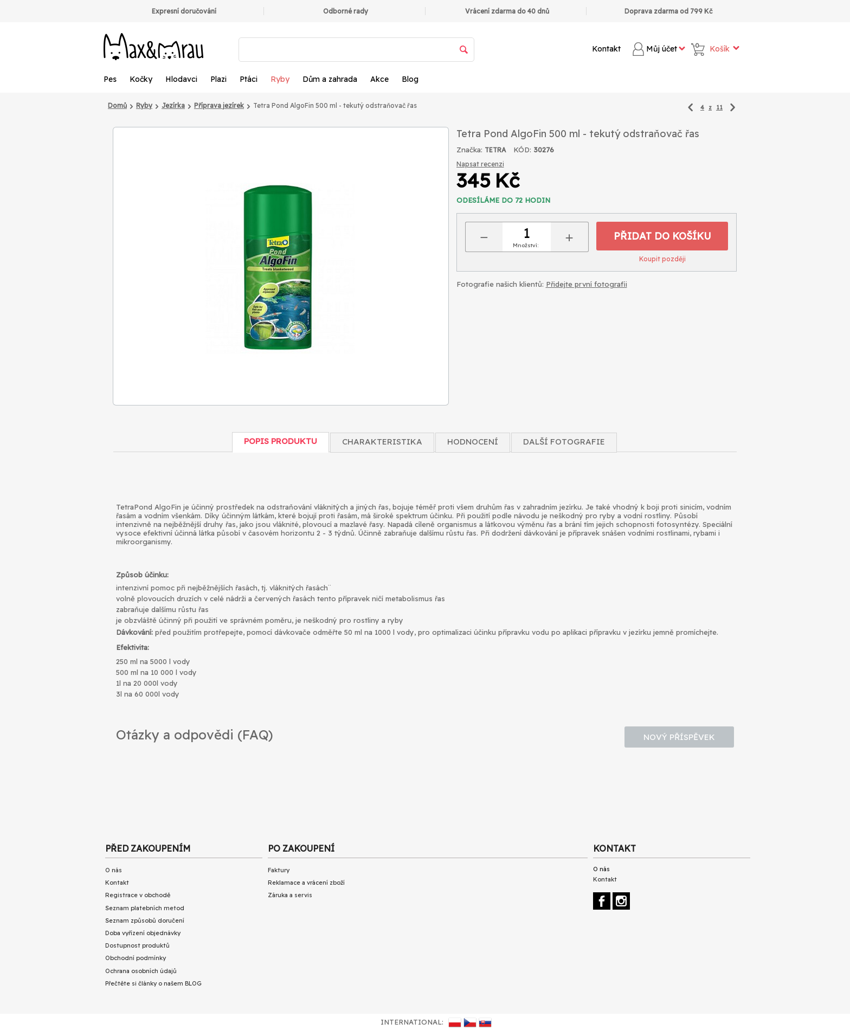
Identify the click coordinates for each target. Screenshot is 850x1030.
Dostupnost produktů (137, 945)
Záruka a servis (290, 895)
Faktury (278, 870)
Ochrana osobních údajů (141, 971)
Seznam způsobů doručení (144, 920)
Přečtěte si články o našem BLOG (153, 983)
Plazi (218, 79)
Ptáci (248, 79)
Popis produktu (280, 441)
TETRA (495, 150)
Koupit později (662, 259)
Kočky (141, 79)
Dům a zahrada (329, 79)
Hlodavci (181, 79)
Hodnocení (472, 441)
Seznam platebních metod (144, 908)
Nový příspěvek (679, 737)
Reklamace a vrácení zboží (306, 882)
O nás (113, 870)
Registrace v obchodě (137, 895)
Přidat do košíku (662, 236)
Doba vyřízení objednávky (143, 933)
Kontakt (606, 49)
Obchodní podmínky (135, 958)
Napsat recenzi (480, 164)
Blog (410, 79)
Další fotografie (564, 441)
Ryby (280, 79)
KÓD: (522, 149)
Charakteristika (382, 441)
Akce (379, 79)
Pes (110, 79)
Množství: (525, 245)
